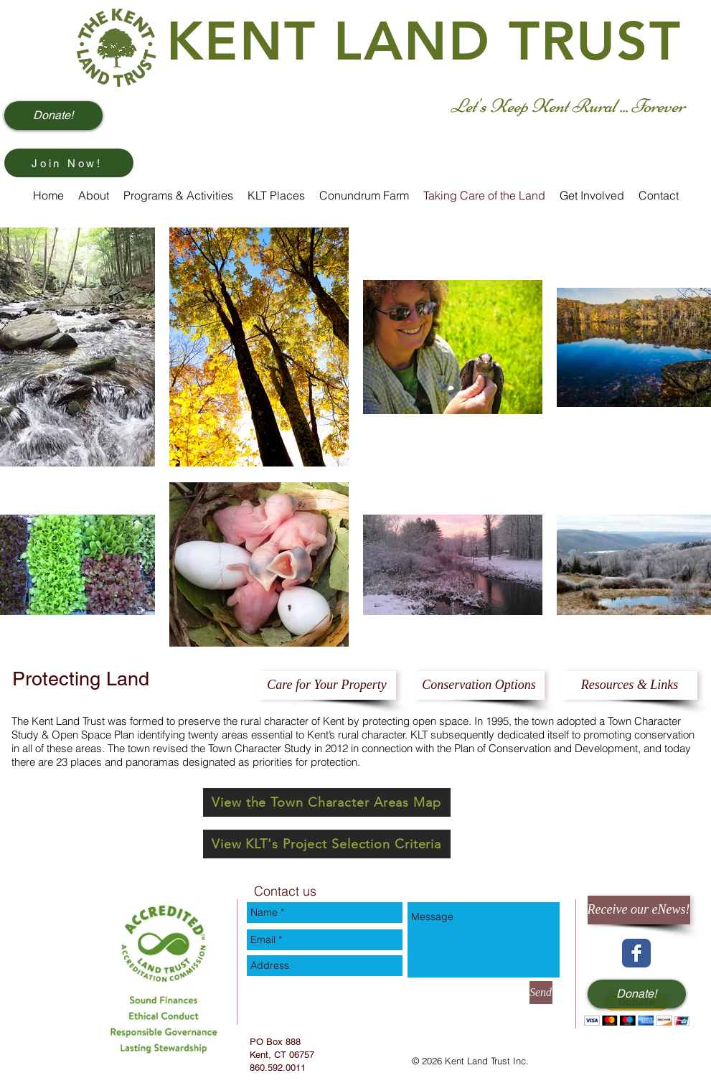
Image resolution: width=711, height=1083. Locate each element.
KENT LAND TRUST (424, 41)
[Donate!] (53, 115)
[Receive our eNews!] (639, 910)
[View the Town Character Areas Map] (327, 802)
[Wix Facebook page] (636, 953)
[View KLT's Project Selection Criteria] (327, 844)
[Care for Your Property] (327, 685)
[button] (636, 1009)
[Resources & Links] (629, 685)
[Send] (540, 992)
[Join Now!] (68, 163)
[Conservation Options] (479, 685)
